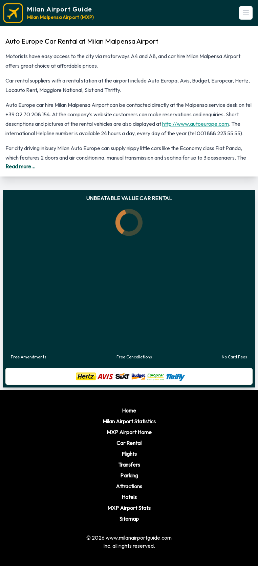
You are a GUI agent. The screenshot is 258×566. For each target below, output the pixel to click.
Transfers (129, 464)
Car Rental (129, 443)
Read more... (20, 166)
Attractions (129, 486)
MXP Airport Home (129, 432)
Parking (129, 475)
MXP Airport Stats (129, 507)
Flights (129, 453)
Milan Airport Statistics (129, 421)
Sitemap (129, 518)
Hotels (129, 497)
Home (129, 410)
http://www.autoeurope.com (195, 123)
